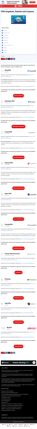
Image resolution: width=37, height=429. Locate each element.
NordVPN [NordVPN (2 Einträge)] (19, 417)
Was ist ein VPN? (4, 402)
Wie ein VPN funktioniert (5, 400)
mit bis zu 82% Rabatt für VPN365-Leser (9, 259)
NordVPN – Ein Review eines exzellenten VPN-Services (11, 408)
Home (2, 8)
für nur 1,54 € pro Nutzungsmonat (27, 209)
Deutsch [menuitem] (10, 426)
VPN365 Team (3, 56)
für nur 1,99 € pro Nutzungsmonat (27, 117)
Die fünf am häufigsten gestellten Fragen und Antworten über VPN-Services (14, 394)
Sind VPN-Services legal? (5, 397)
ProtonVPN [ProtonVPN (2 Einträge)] (24, 417)
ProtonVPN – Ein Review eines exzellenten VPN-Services (11, 407)
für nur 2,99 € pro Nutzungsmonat (27, 86)
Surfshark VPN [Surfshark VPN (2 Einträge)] (30, 417)
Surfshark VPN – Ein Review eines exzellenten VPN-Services (12, 405)
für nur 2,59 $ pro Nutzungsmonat (27, 337)
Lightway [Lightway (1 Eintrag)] (9, 417)
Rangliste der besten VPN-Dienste (7, 391)
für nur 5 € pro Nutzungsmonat (26, 312)
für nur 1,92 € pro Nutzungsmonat (27, 263)
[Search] (35, 6)
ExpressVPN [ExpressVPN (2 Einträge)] (4, 417)
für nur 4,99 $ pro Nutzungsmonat (27, 178)
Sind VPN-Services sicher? (6, 399)
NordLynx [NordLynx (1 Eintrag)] (14, 417)
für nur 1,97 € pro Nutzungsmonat (27, 288)
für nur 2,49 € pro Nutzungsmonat (27, 148)
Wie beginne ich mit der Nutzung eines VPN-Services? (11, 395)
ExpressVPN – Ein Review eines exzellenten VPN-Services (11, 403)
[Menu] (1, 6)
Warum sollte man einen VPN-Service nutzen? (9, 392)
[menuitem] (5, 424)
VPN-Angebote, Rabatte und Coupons (10, 8)
